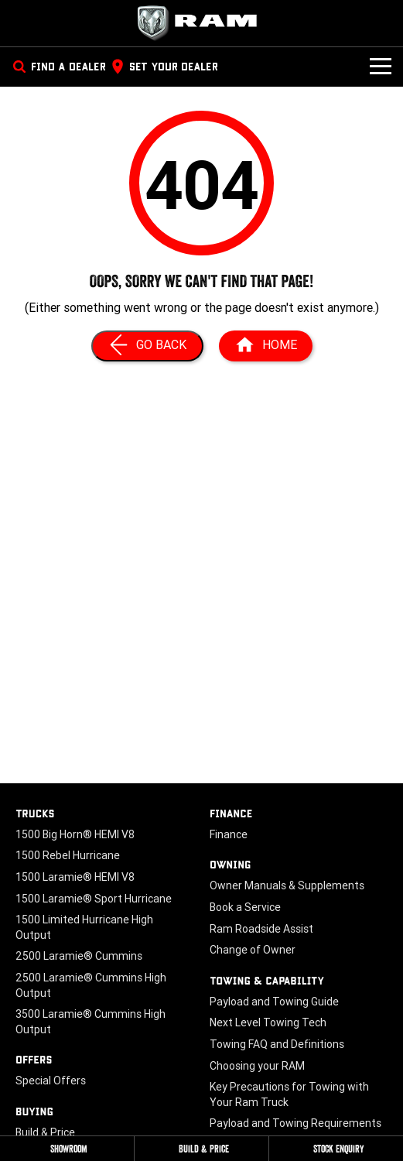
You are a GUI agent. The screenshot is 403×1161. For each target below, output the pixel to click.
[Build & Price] (201, 1148)
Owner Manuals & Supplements (287, 885)
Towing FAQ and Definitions (277, 1044)
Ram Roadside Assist (261, 929)
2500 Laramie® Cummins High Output (90, 985)
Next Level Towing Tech (268, 1022)
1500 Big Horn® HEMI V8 (75, 834)
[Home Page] (202, 23)
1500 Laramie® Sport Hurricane (93, 899)
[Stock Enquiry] (336, 1148)
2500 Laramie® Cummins (78, 956)
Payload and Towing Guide (274, 1002)
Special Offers (50, 1080)
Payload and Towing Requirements (295, 1123)
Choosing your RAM (257, 1066)
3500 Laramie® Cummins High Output (90, 1021)
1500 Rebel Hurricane (67, 855)
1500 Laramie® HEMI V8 (75, 877)
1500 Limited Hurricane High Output (84, 927)
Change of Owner (252, 950)
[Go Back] (147, 345)
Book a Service (245, 907)
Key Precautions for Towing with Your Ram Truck (289, 1094)
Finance (229, 834)
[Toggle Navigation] (380, 66)
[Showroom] (67, 1148)
